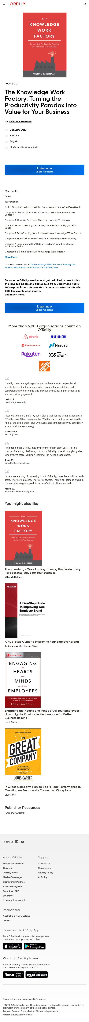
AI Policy (42, 877)
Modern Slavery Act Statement (17, 1014)
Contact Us (44, 863)
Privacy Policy (45, 872)
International (11, 910)
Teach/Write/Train (13, 863)
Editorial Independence (47, 1011)
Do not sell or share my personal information (24, 999)
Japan (6, 920)
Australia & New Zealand (16, 915)
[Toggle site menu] (3, 3)
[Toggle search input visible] (85, 3)
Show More (11, 257)
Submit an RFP (11, 891)
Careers (7, 868)
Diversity (7, 895)
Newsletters (44, 868)
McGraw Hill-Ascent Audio (24, 147)
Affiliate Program (12, 886)
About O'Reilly (12, 857)
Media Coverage (12, 877)
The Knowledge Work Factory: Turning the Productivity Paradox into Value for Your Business (40, 266)
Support (43, 857)
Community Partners (14, 881)
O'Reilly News (10, 872)
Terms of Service (11, 1011)
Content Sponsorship (14, 900)
